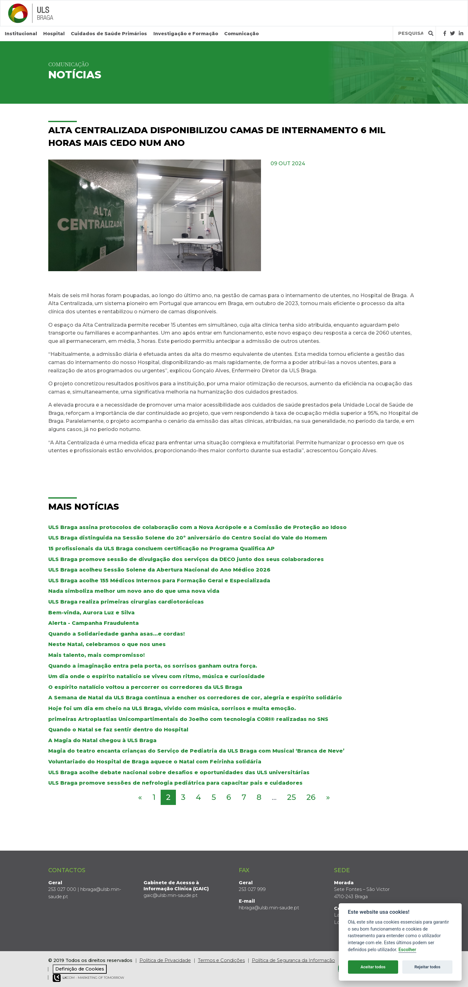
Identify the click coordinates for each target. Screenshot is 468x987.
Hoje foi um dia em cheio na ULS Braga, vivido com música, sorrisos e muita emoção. (172, 708)
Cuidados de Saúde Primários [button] (109, 33)
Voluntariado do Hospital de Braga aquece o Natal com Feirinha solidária (154, 762)
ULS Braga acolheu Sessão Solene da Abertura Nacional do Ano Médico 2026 (159, 570)
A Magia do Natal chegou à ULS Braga (102, 740)
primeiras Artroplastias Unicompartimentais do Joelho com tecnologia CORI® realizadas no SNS (188, 719)
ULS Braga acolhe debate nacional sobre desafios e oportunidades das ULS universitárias (179, 772)
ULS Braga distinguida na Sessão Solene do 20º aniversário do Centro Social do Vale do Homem (187, 538)
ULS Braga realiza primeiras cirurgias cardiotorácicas (126, 602)
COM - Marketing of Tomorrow (88, 978)
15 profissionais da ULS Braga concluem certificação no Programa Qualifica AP (161, 549)
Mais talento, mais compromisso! (96, 655)
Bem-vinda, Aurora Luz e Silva (91, 613)
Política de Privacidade (165, 960)
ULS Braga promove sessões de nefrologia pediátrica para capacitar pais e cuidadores (175, 783)
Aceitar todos (372, 966)
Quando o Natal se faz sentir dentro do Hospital (118, 730)
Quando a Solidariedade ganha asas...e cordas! (116, 634)
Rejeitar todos (427, 966)
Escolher (407, 949)
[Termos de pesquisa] (410, 33)
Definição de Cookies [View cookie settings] (79, 969)
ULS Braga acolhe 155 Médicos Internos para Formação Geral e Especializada (159, 581)
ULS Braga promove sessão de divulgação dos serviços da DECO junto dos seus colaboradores (186, 559)
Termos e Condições (221, 960)
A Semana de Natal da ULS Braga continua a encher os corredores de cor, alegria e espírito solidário (195, 698)
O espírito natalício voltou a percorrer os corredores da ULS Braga (145, 687)
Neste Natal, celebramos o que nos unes (107, 644)
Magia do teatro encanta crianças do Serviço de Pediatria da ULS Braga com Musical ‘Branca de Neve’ (196, 751)
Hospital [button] (54, 33)
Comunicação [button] (241, 33)
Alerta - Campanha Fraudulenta (93, 623)
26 (311, 797)
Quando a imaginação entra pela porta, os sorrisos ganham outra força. (152, 666)
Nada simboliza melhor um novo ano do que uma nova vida (133, 591)
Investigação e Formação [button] (185, 33)
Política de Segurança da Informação (293, 960)
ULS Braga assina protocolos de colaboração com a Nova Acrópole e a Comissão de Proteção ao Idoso (197, 527)
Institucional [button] (21, 33)
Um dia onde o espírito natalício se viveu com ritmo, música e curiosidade (156, 676)
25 (291, 797)
